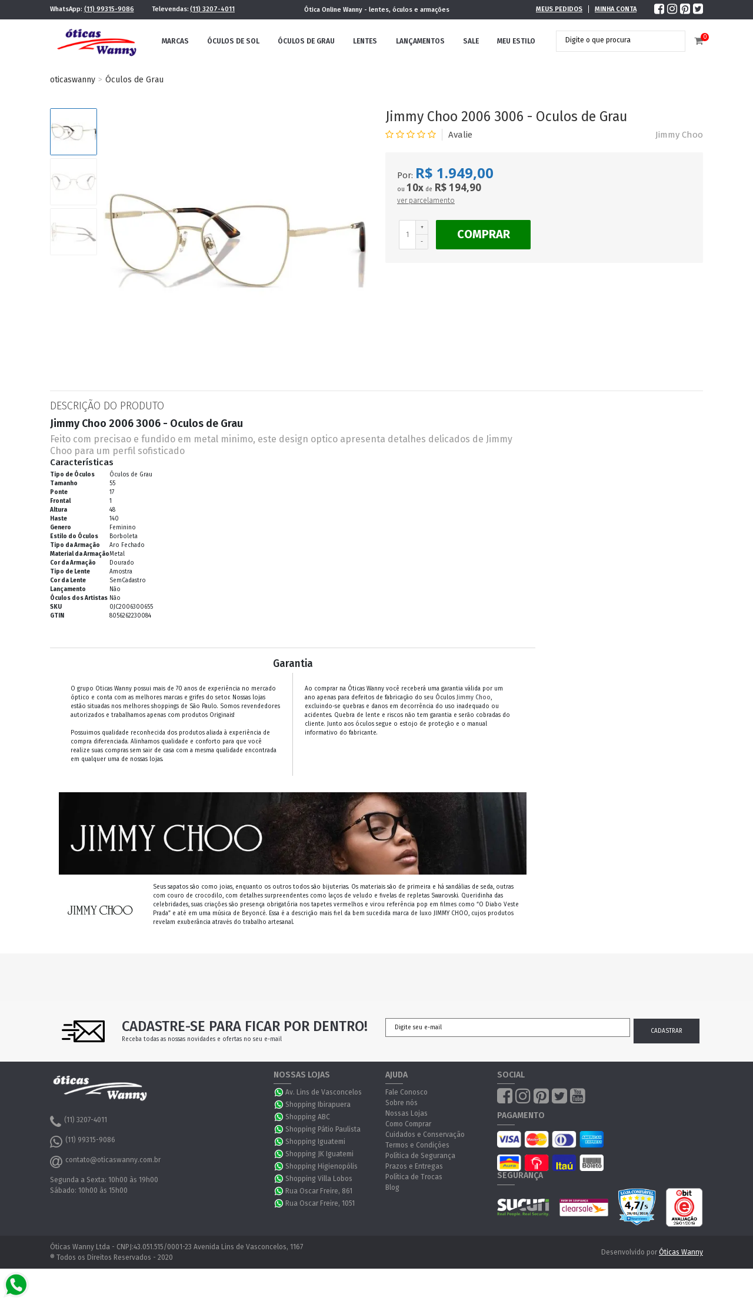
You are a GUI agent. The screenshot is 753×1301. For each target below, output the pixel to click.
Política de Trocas (413, 1177)
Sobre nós (401, 1103)
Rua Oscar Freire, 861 (318, 1191)
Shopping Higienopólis (321, 1166)
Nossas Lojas (406, 1113)
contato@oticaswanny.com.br (105, 1162)
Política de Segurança (420, 1156)
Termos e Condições (417, 1145)
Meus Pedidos (559, 9)
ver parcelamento (426, 200)
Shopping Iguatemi (315, 1141)
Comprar (483, 234)
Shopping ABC (307, 1117)
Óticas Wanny (681, 1252)
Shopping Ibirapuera (318, 1104)
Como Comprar (408, 1124)
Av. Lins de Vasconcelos (323, 1092)
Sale (471, 41)
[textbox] (612, 40)
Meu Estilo (516, 41)
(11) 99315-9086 (109, 9)
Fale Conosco (406, 1092)
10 (415, 187)
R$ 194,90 (457, 187)
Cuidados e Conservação (425, 1134)
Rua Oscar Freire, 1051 (320, 1203)
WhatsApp (279, 1092)
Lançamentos (420, 41)
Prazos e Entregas (414, 1166)
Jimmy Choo (679, 134)
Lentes (365, 41)
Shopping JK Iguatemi (319, 1154)
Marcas (175, 41)
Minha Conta (616, 9)
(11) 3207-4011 (212, 9)
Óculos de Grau (306, 41)
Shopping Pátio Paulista (323, 1129)
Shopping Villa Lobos (318, 1179)
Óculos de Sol (233, 41)
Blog (392, 1187)
